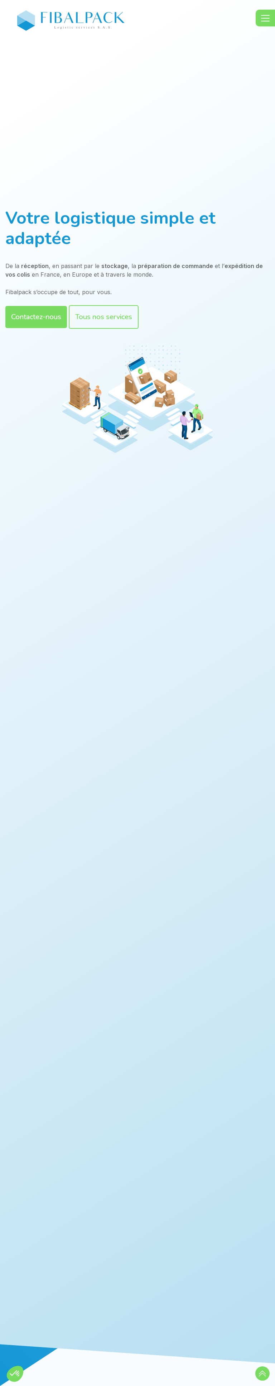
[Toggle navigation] (265, 18)
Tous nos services (103, 317)
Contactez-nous (36, 317)
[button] (262, 1373)
